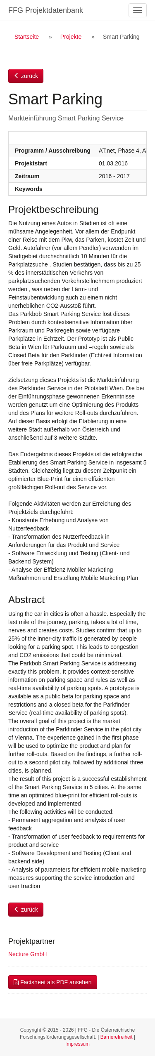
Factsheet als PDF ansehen (53, 982)
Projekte (70, 36)
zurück (26, 76)
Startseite (26, 36)
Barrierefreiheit (116, 1037)
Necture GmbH (27, 954)
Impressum (77, 1044)
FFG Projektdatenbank (45, 10)
